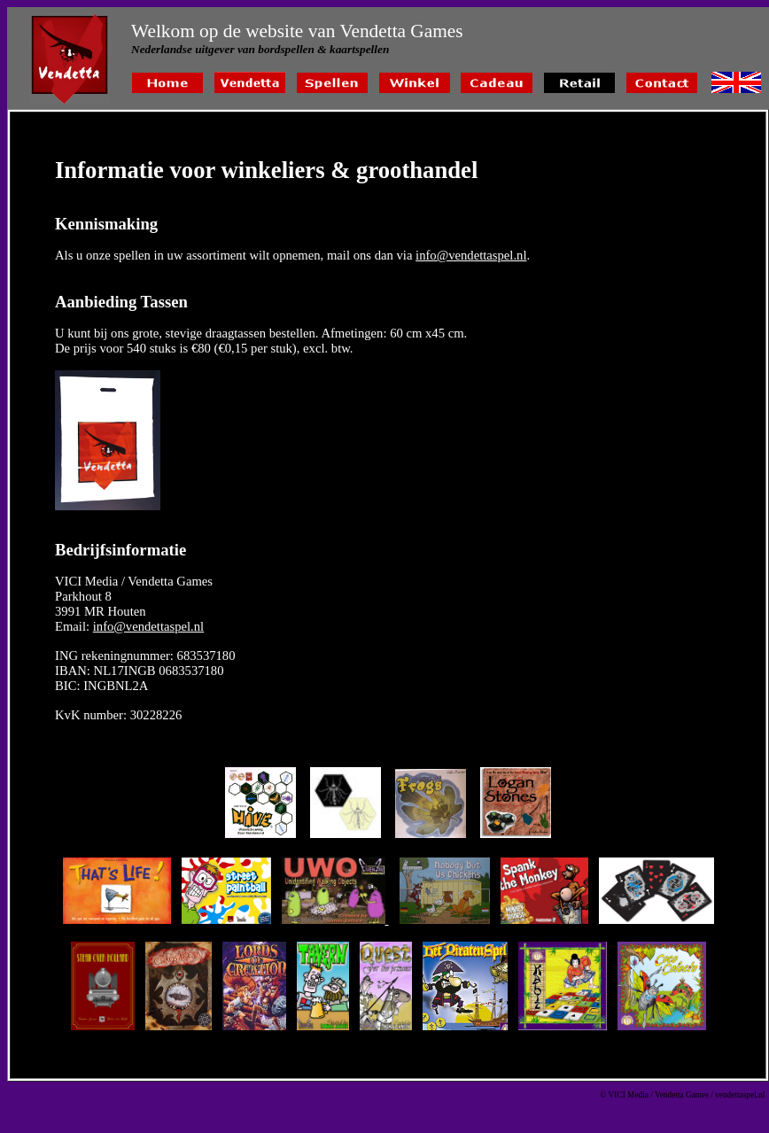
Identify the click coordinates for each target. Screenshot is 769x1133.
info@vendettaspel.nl (471, 255)
